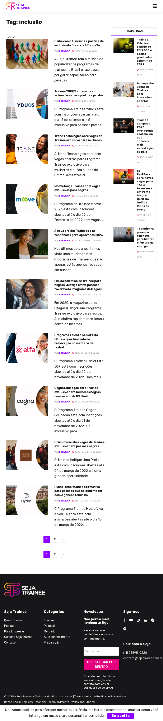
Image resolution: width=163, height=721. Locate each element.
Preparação (52, 642)
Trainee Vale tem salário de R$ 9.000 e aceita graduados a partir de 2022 (144, 52)
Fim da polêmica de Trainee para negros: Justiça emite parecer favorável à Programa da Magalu (78, 285)
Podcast (10, 626)
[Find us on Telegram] (152, 620)
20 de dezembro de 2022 (86, 240)
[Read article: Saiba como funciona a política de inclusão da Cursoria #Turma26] (27, 54)
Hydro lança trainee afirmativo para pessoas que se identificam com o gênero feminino (78, 491)
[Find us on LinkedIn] (145, 620)
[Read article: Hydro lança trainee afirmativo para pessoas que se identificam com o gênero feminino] (27, 500)
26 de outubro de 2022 (85, 353)
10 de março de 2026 (84, 51)
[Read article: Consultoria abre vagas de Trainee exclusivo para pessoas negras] (27, 455)
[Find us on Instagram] (138, 620)
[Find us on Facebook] (124, 620)
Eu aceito (121, 716)
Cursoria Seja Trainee (18, 637)
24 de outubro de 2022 (86, 402)
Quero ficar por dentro (101, 664)
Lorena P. (64, 51)
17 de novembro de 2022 (86, 294)
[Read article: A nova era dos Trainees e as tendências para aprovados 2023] (27, 244)
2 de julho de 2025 (83, 101)
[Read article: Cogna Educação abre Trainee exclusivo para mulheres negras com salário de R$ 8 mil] (27, 401)
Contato (10, 642)
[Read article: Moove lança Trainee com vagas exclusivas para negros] (27, 199)
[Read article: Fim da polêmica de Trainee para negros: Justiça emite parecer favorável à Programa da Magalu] (27, 294)
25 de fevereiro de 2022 (86, 452)
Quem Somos (13, 620)
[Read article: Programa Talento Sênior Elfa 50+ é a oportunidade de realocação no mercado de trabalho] (27, 348)
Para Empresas (14, 631)
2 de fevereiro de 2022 (86, 501)
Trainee (49, 620)
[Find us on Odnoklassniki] (124, 629)
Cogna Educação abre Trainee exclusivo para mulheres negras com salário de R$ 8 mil (77, 392)
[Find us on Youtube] (131, 620)
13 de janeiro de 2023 (85, 196)
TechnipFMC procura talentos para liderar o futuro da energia (146, 237)
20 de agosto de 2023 (85, 146)
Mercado (49, 631)
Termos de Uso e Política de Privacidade (100, 696)
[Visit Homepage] (18, 6)
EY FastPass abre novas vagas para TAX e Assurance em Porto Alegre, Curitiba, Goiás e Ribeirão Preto (145, 190)
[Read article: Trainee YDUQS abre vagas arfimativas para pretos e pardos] (27, 104)
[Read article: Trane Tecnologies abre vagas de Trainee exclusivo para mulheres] (27, 149)
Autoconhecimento (57, 637)
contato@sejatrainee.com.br (142, 658)
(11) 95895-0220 (135, 653)
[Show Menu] (155, 6)
